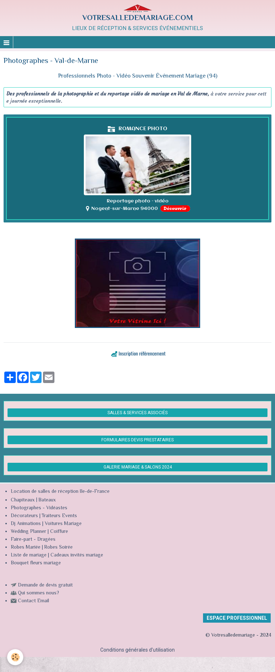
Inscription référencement (142, 353)
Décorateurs (24, 516)
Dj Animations (26, 524)
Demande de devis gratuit (45, 585)
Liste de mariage (29, 555)
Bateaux (47, 500)
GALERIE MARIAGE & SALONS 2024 (137, 467)
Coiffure (59, 532)
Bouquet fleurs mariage (36, 563)
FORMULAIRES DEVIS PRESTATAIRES (137, 439)
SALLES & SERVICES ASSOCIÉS (137, 412)
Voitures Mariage (63, 524)
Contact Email (33, 601)
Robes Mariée (25, 547)
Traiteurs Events (59, 516)
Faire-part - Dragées (33, 540)
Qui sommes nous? (38, 593)
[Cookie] (15, 657)
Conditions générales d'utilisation (137, 650)
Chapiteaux (23, 500)
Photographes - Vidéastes (39, 508)
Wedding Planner (28, 532)
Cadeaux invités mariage (76, 555)
